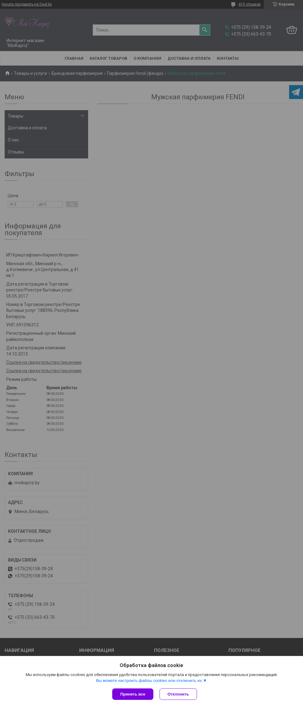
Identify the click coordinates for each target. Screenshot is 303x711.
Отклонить (178, 694)
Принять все (132, 694)
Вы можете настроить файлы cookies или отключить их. (149, 680)
